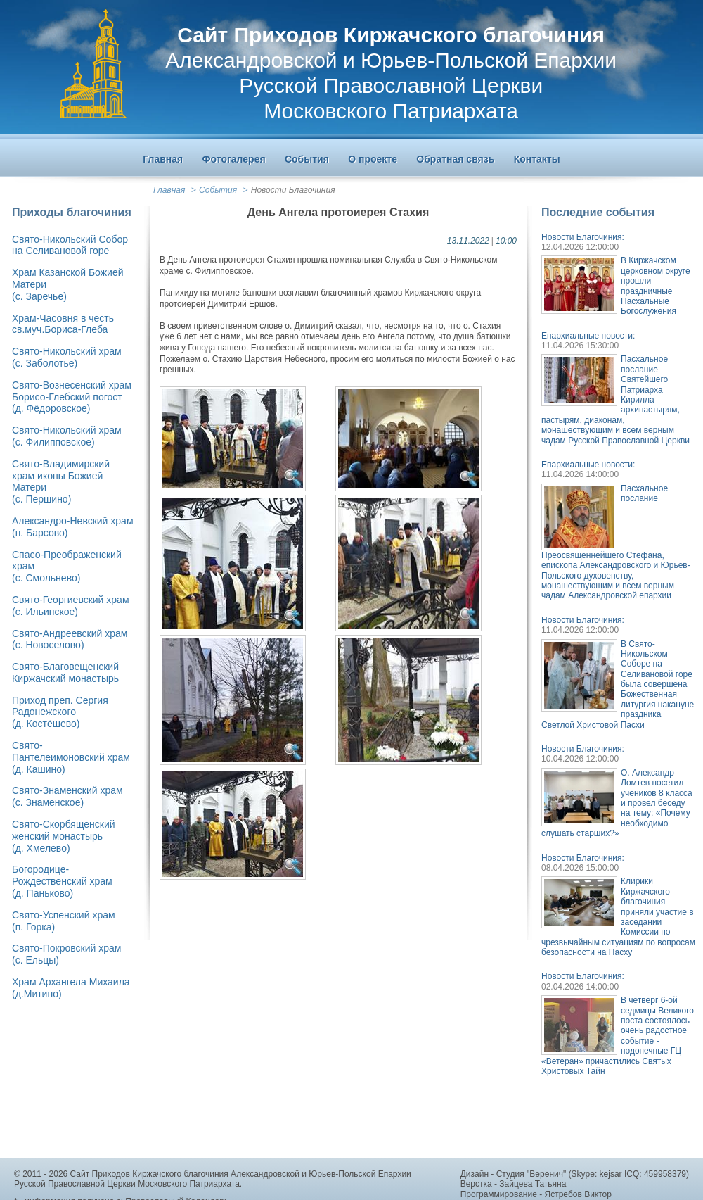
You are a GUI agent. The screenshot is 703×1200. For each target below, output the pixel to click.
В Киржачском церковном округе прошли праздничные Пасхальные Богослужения (655, 285)
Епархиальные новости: (588, 336)
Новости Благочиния (293, 190)
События (218, 190)
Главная (169, 190)
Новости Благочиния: (582, 237)
